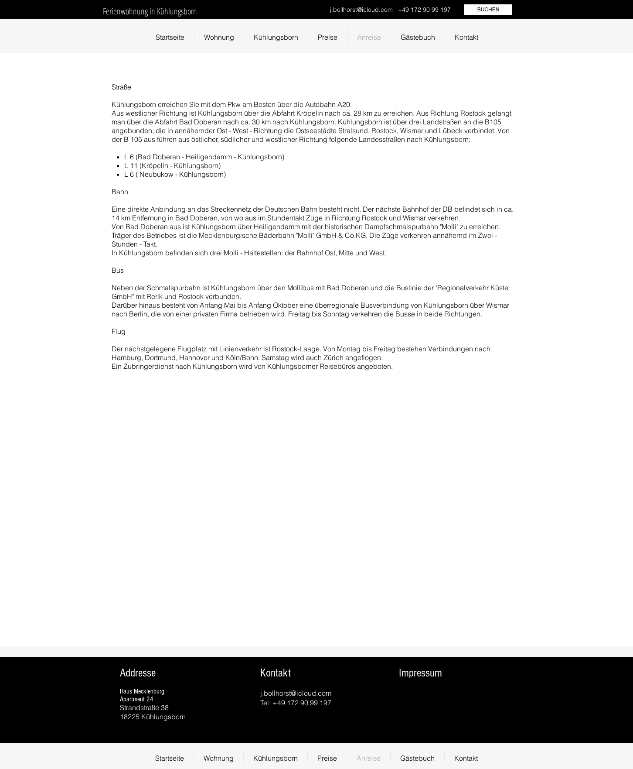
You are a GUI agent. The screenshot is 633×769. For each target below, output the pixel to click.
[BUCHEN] (488, 9)
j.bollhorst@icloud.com (361, 10)
